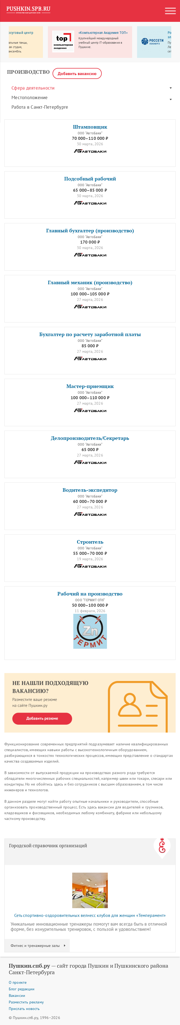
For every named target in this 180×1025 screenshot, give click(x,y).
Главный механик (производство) (90, 282)
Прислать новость (24, 1008)
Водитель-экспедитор (90, 490)
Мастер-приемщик (90, 386)
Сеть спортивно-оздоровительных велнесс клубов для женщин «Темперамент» (90, 915)
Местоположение (29, 97)
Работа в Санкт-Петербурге (39, 107)
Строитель (90, 542)
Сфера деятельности (33, 88)
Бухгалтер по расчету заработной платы (90, 334)
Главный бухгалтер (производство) (90, 230)
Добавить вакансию (77, 73)
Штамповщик (90, 127)
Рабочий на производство (90, 594)
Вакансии (17, 995)
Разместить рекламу (26, 1002)
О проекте (18, 982)
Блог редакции (21, 989)
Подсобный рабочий (90, 179)
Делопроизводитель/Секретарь (90, 438)
